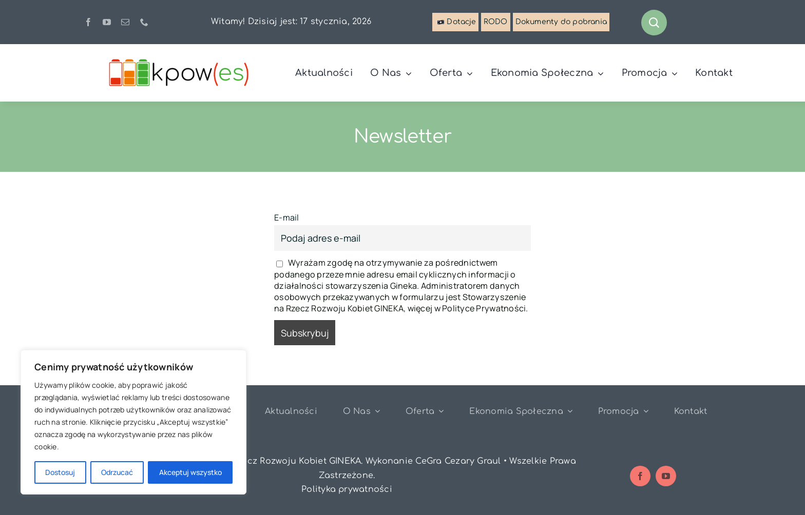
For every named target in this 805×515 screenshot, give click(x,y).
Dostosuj (60, 472)
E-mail (286, 217)
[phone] (144, 22)
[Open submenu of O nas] (375, 411)
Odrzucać (117, 472)
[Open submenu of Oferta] (439, 411)
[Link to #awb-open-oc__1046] (654, 22)
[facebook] (88, 22)
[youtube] (107, 22)
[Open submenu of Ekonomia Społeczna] (567, 411)
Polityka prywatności (346, 489)
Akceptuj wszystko (190, 472)
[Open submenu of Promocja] (643, 411)
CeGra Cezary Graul (458, 461)
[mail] (125, 22)
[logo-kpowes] (180, 60)
